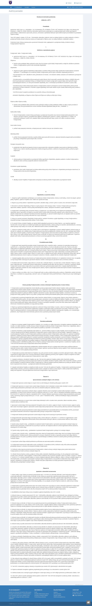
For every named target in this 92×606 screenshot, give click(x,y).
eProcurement (57, 594)
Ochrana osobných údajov (41, 595)
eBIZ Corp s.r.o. (13, 603)
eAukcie (56, 592)
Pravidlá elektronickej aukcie (41, 594)
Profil (35, 592)
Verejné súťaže (57, 595)
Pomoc (33, 7)
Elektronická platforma (59, 597)
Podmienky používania (40, 597)
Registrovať (78, 3)
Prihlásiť (68, 3)
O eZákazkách (18, 7)
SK (67, 7)
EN (70, 7)
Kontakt (27, 7)
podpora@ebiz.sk (78, 595)
